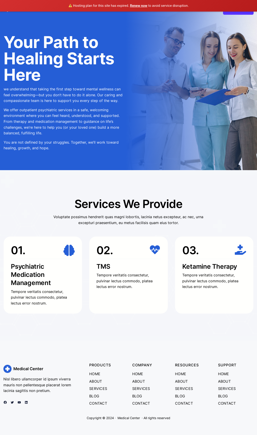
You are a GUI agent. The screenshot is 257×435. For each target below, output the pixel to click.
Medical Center (28, 368)
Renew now (138, 6)
